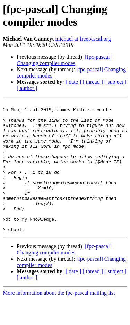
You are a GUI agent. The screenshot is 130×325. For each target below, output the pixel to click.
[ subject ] (115, 82)
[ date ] (73, 82)
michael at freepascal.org (83, 39)
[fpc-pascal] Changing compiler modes (64, 60)
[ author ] (27, 88)
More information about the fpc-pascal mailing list (59, 319)
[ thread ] (93, 82)
